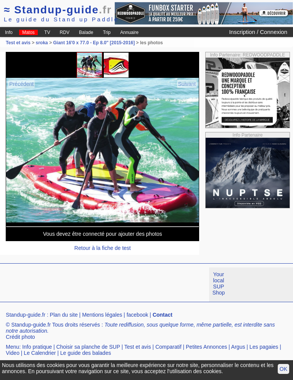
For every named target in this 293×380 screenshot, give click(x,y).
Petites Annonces (206, 347)
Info (9, 32)
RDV (64, 32)
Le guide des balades (85, 353)
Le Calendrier (40, 353)
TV (47, 32)
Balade (86, 32)
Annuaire (129, 32)
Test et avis (19, 42)
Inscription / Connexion (258, 32)
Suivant (187, 84)
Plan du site (64, 315)
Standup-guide (58, 10)
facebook (137, 315)
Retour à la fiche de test (102, 248)
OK (283, 369)
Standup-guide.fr (25, 315)
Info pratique (37, 347)
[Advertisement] (139, 284)
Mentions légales (102, 315)
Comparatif (168, 347)
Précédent (21, 84)
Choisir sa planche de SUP (88, 347)
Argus (238, 347)
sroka (42, 42)
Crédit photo (20, 337)
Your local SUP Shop (219, 283)
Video (12, 353)
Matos (28, 32)
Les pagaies (264, 347)
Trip (107, 32)
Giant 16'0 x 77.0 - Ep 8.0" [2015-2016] (94, 42)
